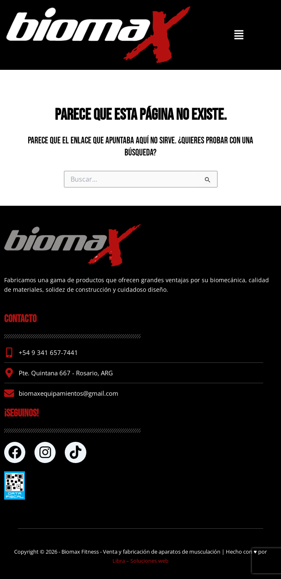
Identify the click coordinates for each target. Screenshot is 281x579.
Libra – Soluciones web (140, 560)
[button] (239, 35)
